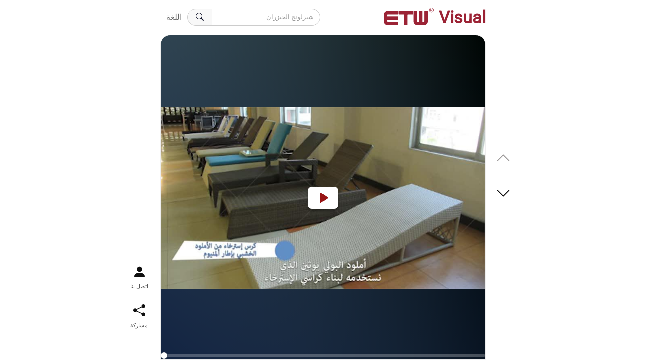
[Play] (323, 198)
